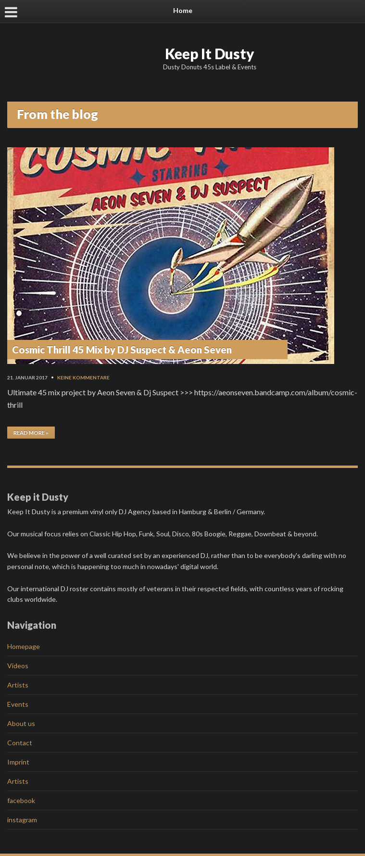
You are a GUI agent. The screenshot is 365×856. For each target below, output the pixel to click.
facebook (21, 800)
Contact (19, 743)
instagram (22, 820)
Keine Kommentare (83, 377)
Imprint (18, 762)
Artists (17, 685)
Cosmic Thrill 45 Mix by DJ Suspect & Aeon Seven (122, 349)
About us (21, 723)
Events (17, 704)
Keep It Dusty (209, 53)
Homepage (23, 646)
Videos (17, 665)
